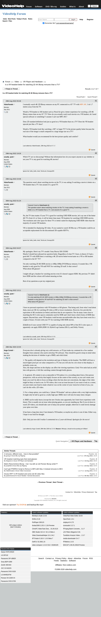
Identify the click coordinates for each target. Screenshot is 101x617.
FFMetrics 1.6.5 (68, 542)
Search (5, 21)
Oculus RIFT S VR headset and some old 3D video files (24, 474)
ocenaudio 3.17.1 (69, 525)
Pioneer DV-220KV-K (8, 578)
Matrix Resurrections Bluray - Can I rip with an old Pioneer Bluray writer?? (31, 464)
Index (5, 19)
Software (38, 6)
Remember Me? (49, 23)
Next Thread (57, 482)
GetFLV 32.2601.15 (38, 542)
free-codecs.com (69, 565)
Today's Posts (22, 19)
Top (95, 441)
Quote (92, 150)
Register (90, 19)
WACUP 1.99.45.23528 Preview (74, 545)
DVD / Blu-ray (51, 6)
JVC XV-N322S (6, 568)
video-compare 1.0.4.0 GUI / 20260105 (45, 545)
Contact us (49, 558)
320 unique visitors (15, 525)
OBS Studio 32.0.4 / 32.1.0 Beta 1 (43, 532)
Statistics (63, 561)
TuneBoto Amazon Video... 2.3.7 (74, 535)
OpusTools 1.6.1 (68, 519)
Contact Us (69, 492)
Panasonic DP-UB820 (8, 558)
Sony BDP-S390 (6, 562)
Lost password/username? (65, 23)
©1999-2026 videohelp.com (65, 569)
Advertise (77, 558)
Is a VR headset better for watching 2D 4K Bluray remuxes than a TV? (32, 85)
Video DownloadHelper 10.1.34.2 (43, 535)
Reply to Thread (11, 89)
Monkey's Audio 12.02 (39, 516)
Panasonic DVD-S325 (8, 571)
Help (81, 19)
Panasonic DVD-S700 (8, 581)
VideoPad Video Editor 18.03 (73, 516)
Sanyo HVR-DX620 (7, 552)
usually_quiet (9, 157)
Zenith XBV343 (6, 565)
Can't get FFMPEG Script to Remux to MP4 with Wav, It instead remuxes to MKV (33, 469)
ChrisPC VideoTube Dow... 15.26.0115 (45, 529)
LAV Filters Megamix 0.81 (71, 532)
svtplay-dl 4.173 (68, 522)
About (81, 6)
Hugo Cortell (8, 350)
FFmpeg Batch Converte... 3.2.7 (74, 529)
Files (10, 21)
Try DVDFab (21, 505)
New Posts (12, 19)
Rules (30, 19)
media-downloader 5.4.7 (71, 538)
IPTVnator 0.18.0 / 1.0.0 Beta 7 (42, 538)
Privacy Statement (88, 492)
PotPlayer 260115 (38, 522)
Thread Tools (80, 97)
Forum (29, 6)
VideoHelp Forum (14, 13)
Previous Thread (45, 482)
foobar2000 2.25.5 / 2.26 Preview (43, 525)
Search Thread (91, 97)
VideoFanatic (8, 104)
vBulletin (54, 499)
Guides (63, 6)
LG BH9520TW (6, 575)
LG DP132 (4, 555)
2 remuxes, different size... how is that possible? (21, 454)
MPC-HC (83, 104)
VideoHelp (77, 492)
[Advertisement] (23, 53)
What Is (72, 6)
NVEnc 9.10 (36, 519)
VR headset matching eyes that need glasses (20, 459)
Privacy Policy (60, 558)
